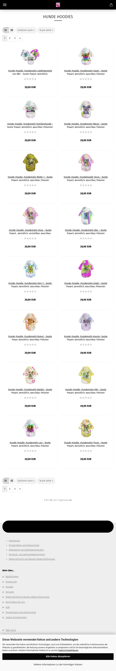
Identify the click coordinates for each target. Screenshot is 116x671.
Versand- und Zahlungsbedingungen (27, 554)
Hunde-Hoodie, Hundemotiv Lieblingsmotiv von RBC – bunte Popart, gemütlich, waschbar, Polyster (30, 72)
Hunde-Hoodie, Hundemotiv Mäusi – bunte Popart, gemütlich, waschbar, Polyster (85, 125)
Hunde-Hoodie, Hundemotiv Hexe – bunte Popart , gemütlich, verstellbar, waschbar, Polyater (30, 231)
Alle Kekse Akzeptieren (58, 656)
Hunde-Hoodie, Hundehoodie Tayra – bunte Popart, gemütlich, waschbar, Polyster (86, 178)
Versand (10, 592)
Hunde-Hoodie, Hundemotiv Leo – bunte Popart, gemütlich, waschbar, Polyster (30, 444)
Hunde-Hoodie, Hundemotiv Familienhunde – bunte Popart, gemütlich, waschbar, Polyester (30, 125)
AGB (8, 607)
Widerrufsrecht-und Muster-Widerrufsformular (32, 559)
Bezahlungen (12, 576)
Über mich (11, 630)
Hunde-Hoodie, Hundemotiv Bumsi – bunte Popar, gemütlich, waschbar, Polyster (30, 337)
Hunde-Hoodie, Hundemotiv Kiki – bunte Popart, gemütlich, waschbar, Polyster (85, 391)
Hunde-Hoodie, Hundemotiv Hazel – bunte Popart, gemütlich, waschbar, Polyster (85, 72)
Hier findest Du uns (15, 602)
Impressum (14, 540)
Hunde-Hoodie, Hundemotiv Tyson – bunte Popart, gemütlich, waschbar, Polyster (85, 444)
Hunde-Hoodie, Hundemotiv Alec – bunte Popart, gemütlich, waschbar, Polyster (86, 231)
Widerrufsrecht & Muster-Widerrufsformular (28, 597)
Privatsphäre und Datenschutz (24, 545)
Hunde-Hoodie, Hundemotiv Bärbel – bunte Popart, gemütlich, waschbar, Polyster (30, 391)
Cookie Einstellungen (16, 617)
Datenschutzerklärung (68, 650)
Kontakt (9, 587)
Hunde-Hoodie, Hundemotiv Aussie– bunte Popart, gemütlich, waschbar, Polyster (85, 337)
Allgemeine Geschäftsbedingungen (26, 550)
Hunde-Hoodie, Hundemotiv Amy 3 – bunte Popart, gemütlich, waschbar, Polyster (30, 284)
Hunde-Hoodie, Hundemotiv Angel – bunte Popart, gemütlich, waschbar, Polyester (85, 284)
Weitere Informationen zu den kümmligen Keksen (58, 664)
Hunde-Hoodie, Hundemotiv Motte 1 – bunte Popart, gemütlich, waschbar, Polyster (30, 178)
